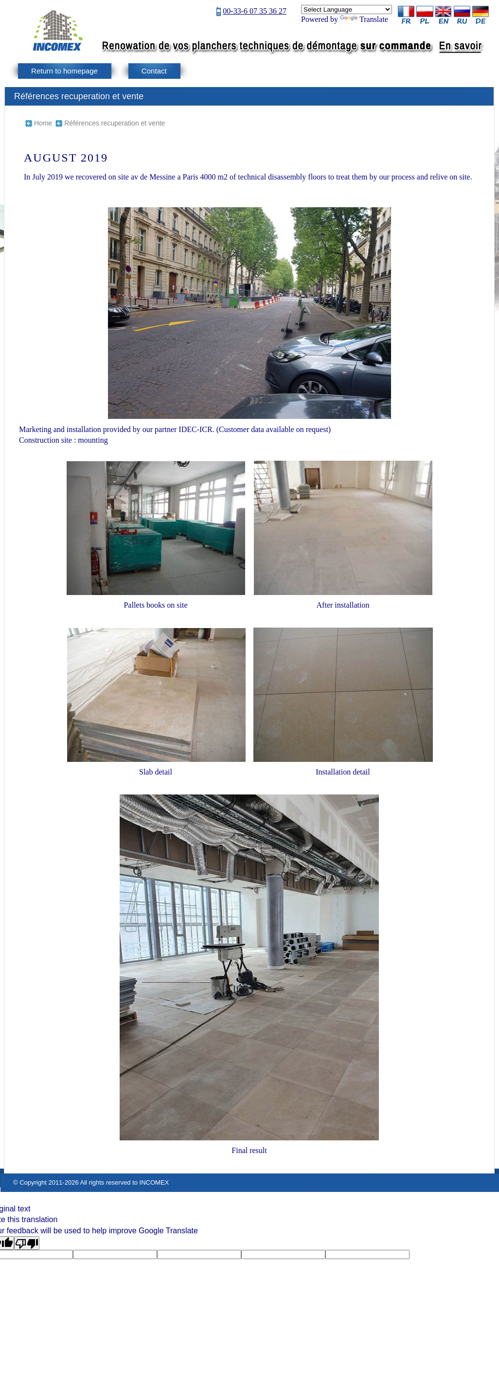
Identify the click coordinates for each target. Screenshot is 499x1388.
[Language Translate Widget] (346, 9)
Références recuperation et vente (114, 123)
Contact (154, 71)
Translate (364, 19)
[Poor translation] (26, 1243)
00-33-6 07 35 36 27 (254, 11)
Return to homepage (64, 71)
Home (43, 123)
